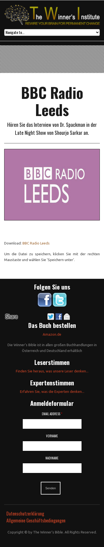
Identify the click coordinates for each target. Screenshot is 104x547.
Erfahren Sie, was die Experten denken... (52, 391)
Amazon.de (52, 334)
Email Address (52, 414)
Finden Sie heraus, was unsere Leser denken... (52, 371)
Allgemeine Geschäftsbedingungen (35, 520)
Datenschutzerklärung (25, 513)
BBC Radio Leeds (36, 243)
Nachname (52, 458)
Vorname (52, 436)
